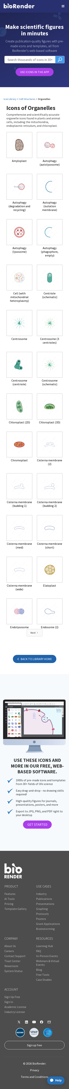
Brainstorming (45, 929)
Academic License (15, 1007)
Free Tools (42, 974)
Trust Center (12, 961)
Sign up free (34, 1045)
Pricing (8, 904)
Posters (41, 919)
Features (9, 894)
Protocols (42, 914)
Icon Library (10, 99)
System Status (13, 971)
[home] (19, 6)
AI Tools (9, 899)
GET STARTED (37, 824)
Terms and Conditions (34, 1077)
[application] (54, 1080)
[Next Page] (34, 632)
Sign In (8, 1002)
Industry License (14, 1012)
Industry (41, 894)
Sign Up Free (12, 997)
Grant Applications (48, 924)
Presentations (45, 904)
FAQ (38, 951)
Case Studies (44, 979)
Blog (39, 969)
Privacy (34, 1070)
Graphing (42, 909)
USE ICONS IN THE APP (34, 72)
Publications (44, 899)
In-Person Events (47, 956)
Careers (9, 951)
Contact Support (15, 956)
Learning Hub (44, 946)
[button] (63, 6)
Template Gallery (15, 909)
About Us (10, 946)
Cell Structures (27, 99)
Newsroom (11, 966)
